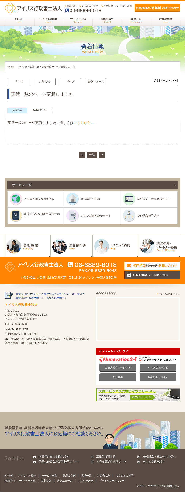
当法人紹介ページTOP (118, 367)
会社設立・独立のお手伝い (153, 199)
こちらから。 (83, 123)
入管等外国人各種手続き (39, 199)
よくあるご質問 (90, 6)
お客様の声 (103, 475)
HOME (11, 66)
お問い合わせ (85, 480)
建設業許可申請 (90, 199)
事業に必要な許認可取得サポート (42, 215)
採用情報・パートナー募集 (117, 6)
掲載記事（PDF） (158, 377)
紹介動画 (118, 377)
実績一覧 (86, 475)
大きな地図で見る (170, 293)
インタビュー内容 (158, 367)
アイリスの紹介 (27, 475)
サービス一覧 (49, 475)
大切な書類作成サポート (96, 215)
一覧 (92, 154)
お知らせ (22, 66)
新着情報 (71, 6)
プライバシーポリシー (112, 480)
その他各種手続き (148, 215)
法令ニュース (96, 81)
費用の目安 (69, 475)
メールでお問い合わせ (157, 8)
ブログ (70, 81)
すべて (19, 81)
